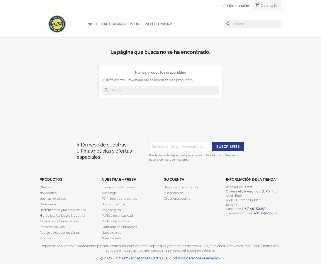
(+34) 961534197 (254, 209)
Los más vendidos (53, 198)
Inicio (92, 24)
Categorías (113, 24)
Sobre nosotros (114, 204)
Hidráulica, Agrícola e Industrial (62, 215)
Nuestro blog (111, 232)
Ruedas (45, 238)
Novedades (48, 193)
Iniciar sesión (173, 193)
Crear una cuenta (177, 198)
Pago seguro (111, 210)
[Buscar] (253, 24)
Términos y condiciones (119, 198)
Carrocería (48, 204)
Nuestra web (111, 238)
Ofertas (45, 187)
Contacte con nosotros (119, 227)
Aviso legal (109, 193)
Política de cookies (115, 221)
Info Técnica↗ (158, 24)
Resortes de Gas (52, 227)
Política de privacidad (117, 215)
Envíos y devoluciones (118, 187)
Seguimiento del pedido (181, 187)
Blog (135, 24)
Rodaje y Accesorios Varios (60, 232)
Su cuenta (174, 179)
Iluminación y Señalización (59, 221)
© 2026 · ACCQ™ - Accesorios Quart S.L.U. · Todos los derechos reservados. (160, 258)
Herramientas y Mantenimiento (63, 210)
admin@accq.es (266, 213)
